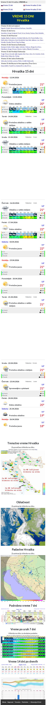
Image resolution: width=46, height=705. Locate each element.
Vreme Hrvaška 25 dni (33, 9)
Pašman (27, 47)
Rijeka (8, 38)
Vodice (24, 49)
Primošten (35, 49)
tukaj (35, 449)
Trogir (3, 54)
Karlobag (21, 42)
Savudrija (4, 33)
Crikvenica (11, 40)
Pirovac (14, 49)
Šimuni (13, 42)
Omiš (42, 54)
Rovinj (28, 33)
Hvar (27, 54)
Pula (36, 33)
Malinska (25, 38)
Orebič (24, 61)
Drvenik (11, 54)
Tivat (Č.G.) (12, 66)
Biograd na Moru (36, 47)
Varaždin (29, 28)
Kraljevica (13, 38)
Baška (37, 38)
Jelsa (30, 54)
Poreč (19, 33)
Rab (30, 40)
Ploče (20, 61)
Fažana (32, 33)
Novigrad (14, 33)
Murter (19, 49)
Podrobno (25, 702)
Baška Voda (4, 56)
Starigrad (4, 47)
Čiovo (7, 54)
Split (16, 54)
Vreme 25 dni (8, 9)
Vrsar (23, 33)
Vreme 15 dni (8, 5)
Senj (26, 40)
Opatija (3, 38)
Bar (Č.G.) (28, 66)
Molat (13, 47)
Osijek (8, 28)
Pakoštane (4, 49)
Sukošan (22, 47)
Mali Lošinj (4, 40)
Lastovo (15, 61)
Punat (33, 38)
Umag (9, 33)
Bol (24, 54)
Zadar (9, 47)
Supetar (20, 54)
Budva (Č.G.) (20, 66)
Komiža (38, 54)
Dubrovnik (30, 61)
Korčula (9, 61)
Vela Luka (4, 61)
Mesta (4, 702)
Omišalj (19, 38)
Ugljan (17, 47)
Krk (29, 38)
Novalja (8, 42)
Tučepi (17, 56)
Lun (38, 40)
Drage (10, 49)
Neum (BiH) (4, 66)
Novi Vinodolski (20, 40)
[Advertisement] (23, 176)
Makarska (12, 56)
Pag (17, 42)
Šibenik (29, 49)
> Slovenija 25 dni (35, 702)
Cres (40, 38)
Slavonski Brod (15, 28)
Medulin (41, 33)
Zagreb (3, 28)
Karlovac (23, 28)
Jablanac (34, 40)
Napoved (10, 702)
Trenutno (18, 702)
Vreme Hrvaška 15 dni (33, 5)
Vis (34, 54)
